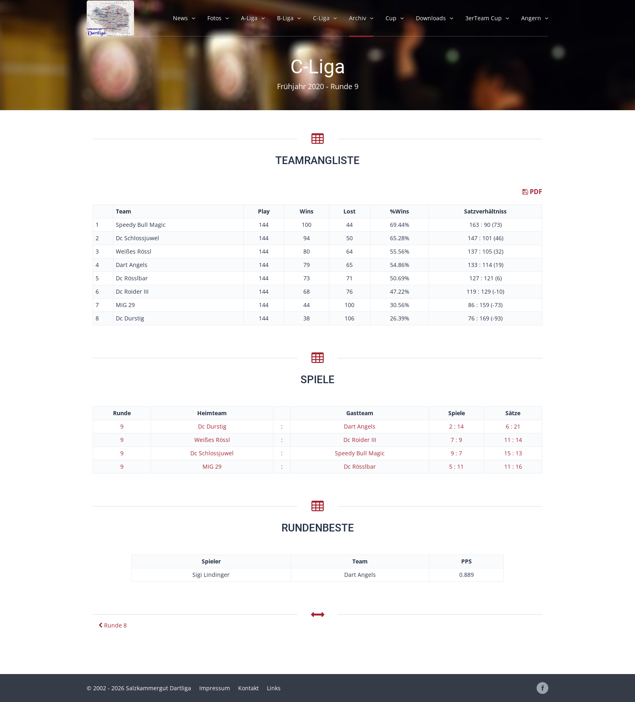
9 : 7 (456, 453)
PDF (532, 191)
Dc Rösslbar (360, 466)
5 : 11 (456, 466)
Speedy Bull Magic (360, 453)
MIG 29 (212, 466)
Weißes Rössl (212, 440)
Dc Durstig (212, 426)
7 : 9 (456, 440)
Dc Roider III (359, 440)
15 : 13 (513, 453)
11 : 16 (513, 466)
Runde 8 (113, 625)
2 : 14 (456, 426)
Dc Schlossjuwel (212, 453)
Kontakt (248, 688)
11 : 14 (513, 440)
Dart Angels (359, 426)
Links (274, 688)
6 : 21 (513, 426)
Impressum (214, 688)
